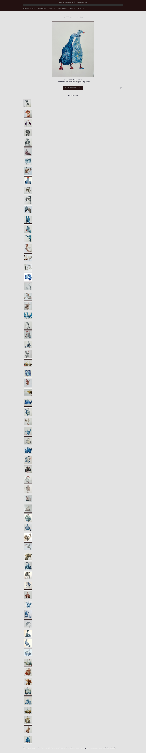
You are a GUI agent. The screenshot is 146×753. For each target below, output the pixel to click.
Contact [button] (81, 8)
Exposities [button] (42, 8)
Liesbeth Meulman (65, 2)
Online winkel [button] (62, 8)
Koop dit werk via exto (73, 87)
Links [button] (72, 8)
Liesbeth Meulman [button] (29, 8)
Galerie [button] (52, 8)
